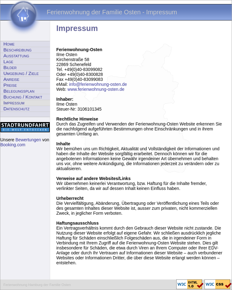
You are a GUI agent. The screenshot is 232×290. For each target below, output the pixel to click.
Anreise (11, 79)
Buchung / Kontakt (22, 96)
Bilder (10, 67)
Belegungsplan (18, 91)
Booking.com (12, 144)
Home (9, 43)
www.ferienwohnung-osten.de (95, 89)
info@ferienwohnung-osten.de (98, 84)
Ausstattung (16, 55)
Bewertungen (28, 139)
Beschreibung (17, 49)
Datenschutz (16, 108)
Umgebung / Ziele (21, 73)
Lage (8, 61)
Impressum (13, 102)
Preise (10, 85)
